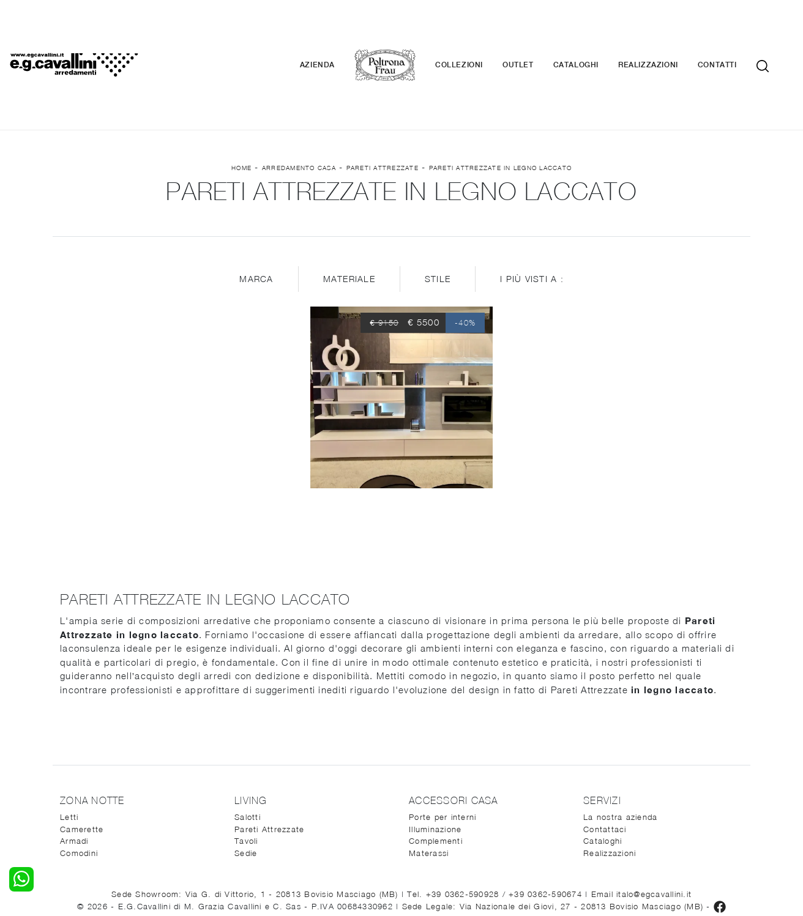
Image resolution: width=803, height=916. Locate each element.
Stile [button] (437, 209)
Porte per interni (442, 748)
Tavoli (246, 771)
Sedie (245, 783)
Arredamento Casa (299, 98)
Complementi (436, 771)
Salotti (247, 748)
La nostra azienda (620, 748)
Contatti (734, 30)
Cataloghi (593, 30)
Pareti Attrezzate (382, 98)
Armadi (74, 771)
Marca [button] (256, 209)
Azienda (334, 30)
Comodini (79, 783)
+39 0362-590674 (547, 825)
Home (241, 98)
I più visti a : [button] (532, 209)
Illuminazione (435, 759)
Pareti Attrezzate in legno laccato (500, 98)
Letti (69, 748)
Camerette (81, 759)
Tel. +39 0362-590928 (454, 825)
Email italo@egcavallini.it (641, 825)
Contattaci (605, 759)
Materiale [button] (349, 209)
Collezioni (476, 30)
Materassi (429, 783)
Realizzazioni (665, 30)
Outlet (535, 30)
